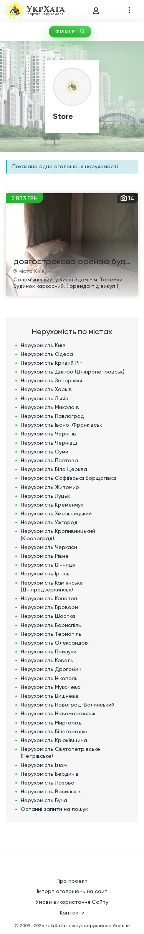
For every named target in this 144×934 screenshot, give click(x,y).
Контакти (72, 913)
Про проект (72, 881)
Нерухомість (43, 345)
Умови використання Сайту (72, 902)
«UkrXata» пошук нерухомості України (87, 925)
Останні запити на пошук (54, 809)
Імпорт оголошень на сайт (72, 891)
